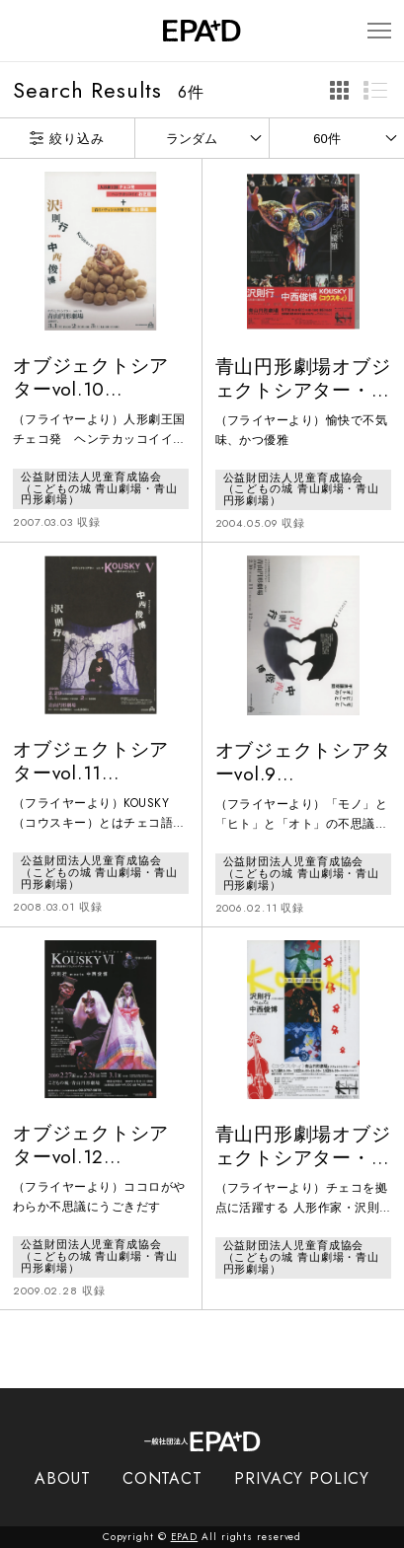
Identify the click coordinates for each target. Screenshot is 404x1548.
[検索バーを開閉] (22, 30)
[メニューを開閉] (379, 31)
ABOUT (63, 1478)
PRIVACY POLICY (301, 1478)
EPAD (185, 1536)
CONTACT (162, 1478)
